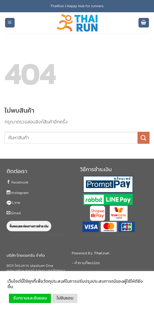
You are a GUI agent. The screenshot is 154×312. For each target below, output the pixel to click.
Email (14, 213)
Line (13, 202)
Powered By (90, 253)
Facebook (18, 182)
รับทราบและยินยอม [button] (30, 298)
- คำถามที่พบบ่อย (86, 263)
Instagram (18, 192)
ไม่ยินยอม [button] (65, 298)
